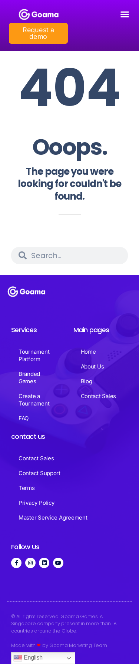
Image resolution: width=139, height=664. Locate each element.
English (28, 658)
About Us (92, 366)
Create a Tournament (34, 400)
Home (88, 351)
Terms (27, 487)
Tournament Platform (34, 355)
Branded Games (29, 377)
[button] (125, 14)
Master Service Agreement (53, 517)
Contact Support (39, 473)
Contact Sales (98, 396)
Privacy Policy (36, 502)
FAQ (24, 418)
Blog (86, 381)
